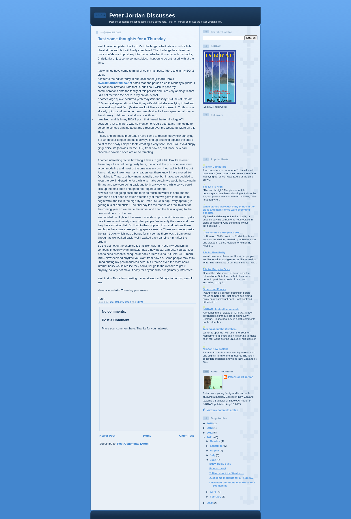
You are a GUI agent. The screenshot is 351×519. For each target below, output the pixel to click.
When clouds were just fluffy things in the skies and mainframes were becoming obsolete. (229, 209)
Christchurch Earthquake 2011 (222, 232)
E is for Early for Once (216, 269)
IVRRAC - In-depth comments (221, 309)
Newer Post (107, 435)
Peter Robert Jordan (240, 376)
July (213, 455)
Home (147, 435)
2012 (210, 432)
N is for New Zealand (216, 348)
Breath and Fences (214, 289)
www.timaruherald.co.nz (114, 83)
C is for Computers (214, 166)
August (215, 450)
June (213, 459)
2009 (210, 502)
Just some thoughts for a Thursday (231, 477)
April (213, 491)
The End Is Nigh (213, 186)
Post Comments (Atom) (133, 443)
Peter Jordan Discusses (142, 15)
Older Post (186, 435)
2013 (210, 427)
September (217, 445)
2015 (210, 423)
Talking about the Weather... (220, 328)
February (216, 496)
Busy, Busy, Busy (220, 463)
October (215, 441)
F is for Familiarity (214, 252)
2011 (210, 437)
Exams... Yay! (217, 468)
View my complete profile (222, 409)
